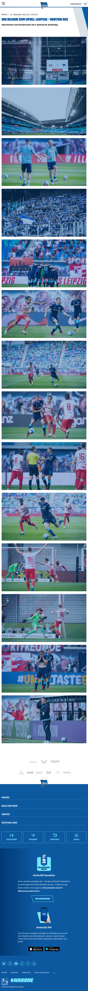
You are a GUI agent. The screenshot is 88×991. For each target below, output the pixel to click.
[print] (54, 973)
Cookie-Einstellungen (42, 973)
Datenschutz (26, 973)
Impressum (14, 973)
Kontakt (4, 973)
